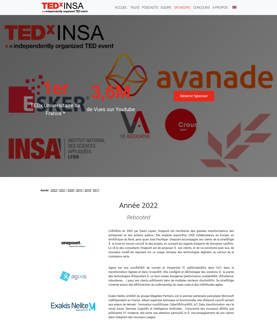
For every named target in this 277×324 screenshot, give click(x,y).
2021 (62, 190)
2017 (96, 190)
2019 (79, 190)
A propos (220, 7)
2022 (54, 190)
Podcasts (150, 7)
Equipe (166, 7)
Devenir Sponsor (194, 95)
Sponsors (182, 7)
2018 (87, 190)
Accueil (122, 7)
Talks (134, 7)
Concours (201, 7)
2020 (71, 190)
